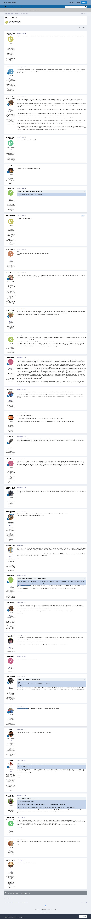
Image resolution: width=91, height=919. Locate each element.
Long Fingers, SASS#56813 (10, 796)
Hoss (10, 729)
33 (11, 260)
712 (11, 586)
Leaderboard (36, 9)
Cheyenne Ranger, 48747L (10, 309)
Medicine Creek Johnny (10, 138)
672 (10, 149)
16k (11, 447)
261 (11, 871)
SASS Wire (18, 22)
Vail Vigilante (10, 656)
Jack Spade (10, 357)
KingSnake (10, 188)
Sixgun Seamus (10, 273)
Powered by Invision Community (45, 912)
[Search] (71, 7)
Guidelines (17, 9)
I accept (83, 916)
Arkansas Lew (10, 249)
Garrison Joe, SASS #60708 (10, 97)
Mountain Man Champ (15, 21)
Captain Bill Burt (10, 166)
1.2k (10, 499)
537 (10, 424)
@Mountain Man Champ (22, 708)
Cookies (54, 909)
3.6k (10, 283)
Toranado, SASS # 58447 (10, 635)
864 (10, 830)
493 (10, 647)
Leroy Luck (10, 413)
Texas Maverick (10, 676)
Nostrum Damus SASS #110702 (10, 488)
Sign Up (84, 2)
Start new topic (82, 27)
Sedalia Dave (10, 389)
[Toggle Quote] (18, 191)
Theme (36, 909)
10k (11, 177)
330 (10, 667)
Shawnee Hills (10, 335)
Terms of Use (20, 917)
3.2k (10, 78)
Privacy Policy (43, 909)
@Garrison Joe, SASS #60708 (23, 585)
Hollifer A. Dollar (10, 545)
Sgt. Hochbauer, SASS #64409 (10, 818)
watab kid (10, 436)
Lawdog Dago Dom (10, 512)
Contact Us (49, 909)
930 (10, 850)
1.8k (10, 771)
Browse (7, 7)
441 (11, 346)
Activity (12, 6)
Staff (23, 9)
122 (11, 45)
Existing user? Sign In (74, 2)
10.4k (10, 321)
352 (10, 807)
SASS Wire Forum (10, 2)
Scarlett (10, 760)
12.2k (10, 109)
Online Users (28, 9)
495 (10, 199)
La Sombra (10, 575)
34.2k (10, 400)
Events (11, 9)
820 (10, 368)
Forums (6, 9)
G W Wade (10, 67)
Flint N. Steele (10, 860)
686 (10, 556)
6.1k (10, 740)
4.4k (10, 525)
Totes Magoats (10, 839)
